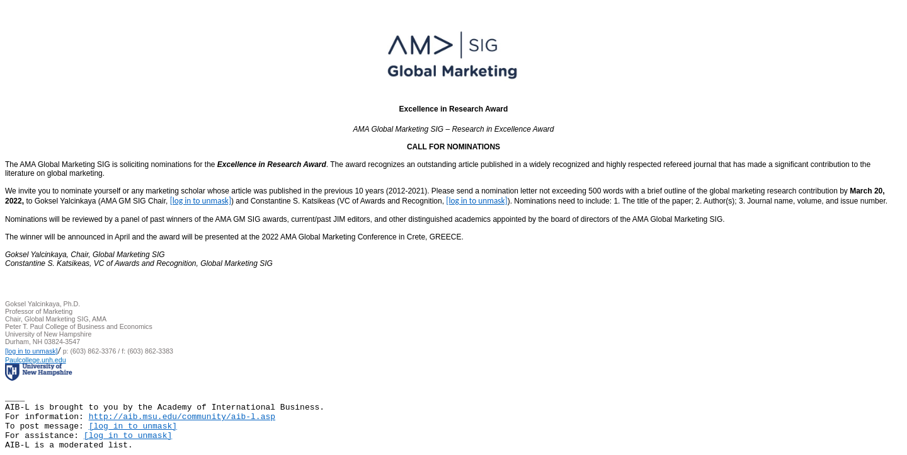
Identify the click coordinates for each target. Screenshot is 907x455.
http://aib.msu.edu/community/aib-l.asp (182, 417)
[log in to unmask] (200, 200)
